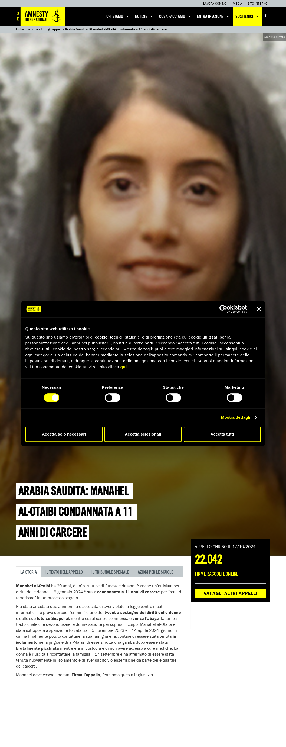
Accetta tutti (222, 434)
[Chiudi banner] (259, 309)
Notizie (144, 16)
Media (237, 3)
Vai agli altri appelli (230, 593)
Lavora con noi (215, 3)
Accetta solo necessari (64, 434)
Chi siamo (118, 16)
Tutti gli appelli (51, 29)
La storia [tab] (28, 572)
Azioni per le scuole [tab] (155, 572)
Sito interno (258, 3)
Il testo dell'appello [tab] (64, 572)
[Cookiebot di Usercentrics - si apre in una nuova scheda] (223, 309)
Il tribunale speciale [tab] (110, 572)
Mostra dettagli (235, 417)
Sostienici (247, 16)
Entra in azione (213, 16)
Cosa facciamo (175, 16)
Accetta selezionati (143, 434)
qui (123, 367)
